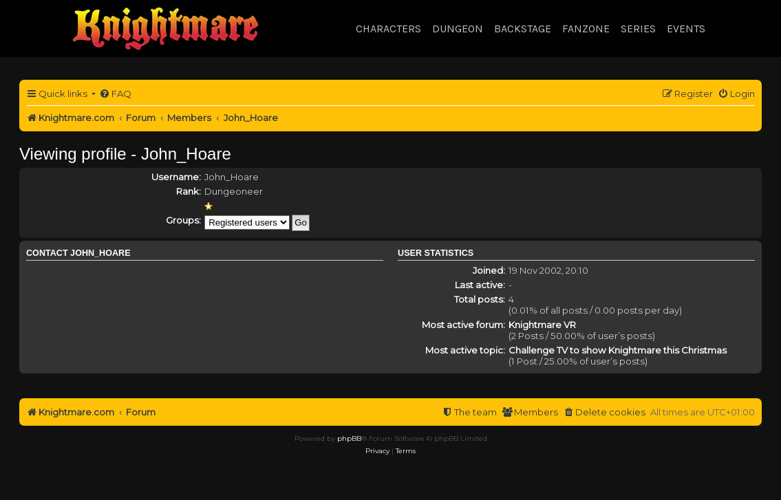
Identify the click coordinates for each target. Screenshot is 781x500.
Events (686, 28)
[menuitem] (115, 94)
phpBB (349, 438)
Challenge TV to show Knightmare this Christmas (618, 350)
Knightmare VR (542, 324)
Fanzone (586, 28)
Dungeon (457, 28)
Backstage (522, 28)
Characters (388, 28)
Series (638, 28)
